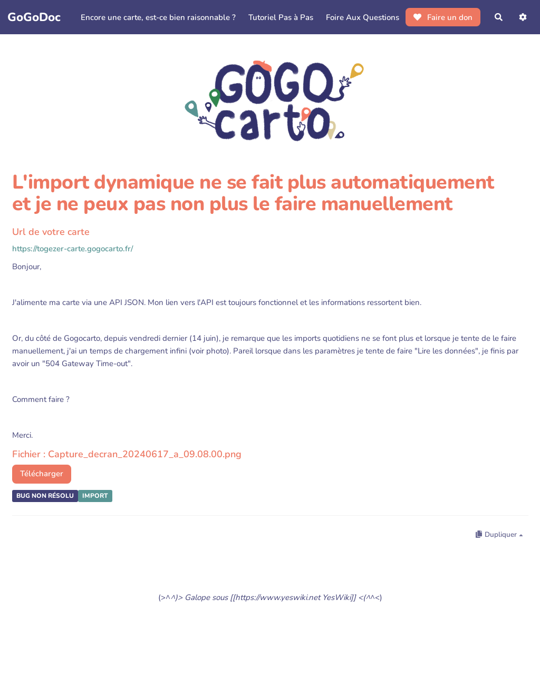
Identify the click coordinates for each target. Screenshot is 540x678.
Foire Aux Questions (362, 17)
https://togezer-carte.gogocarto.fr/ (72, 248)
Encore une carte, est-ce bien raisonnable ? (158, 17)
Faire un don (443, 17)
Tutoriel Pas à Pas (280, 17)
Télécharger (41, 473)
